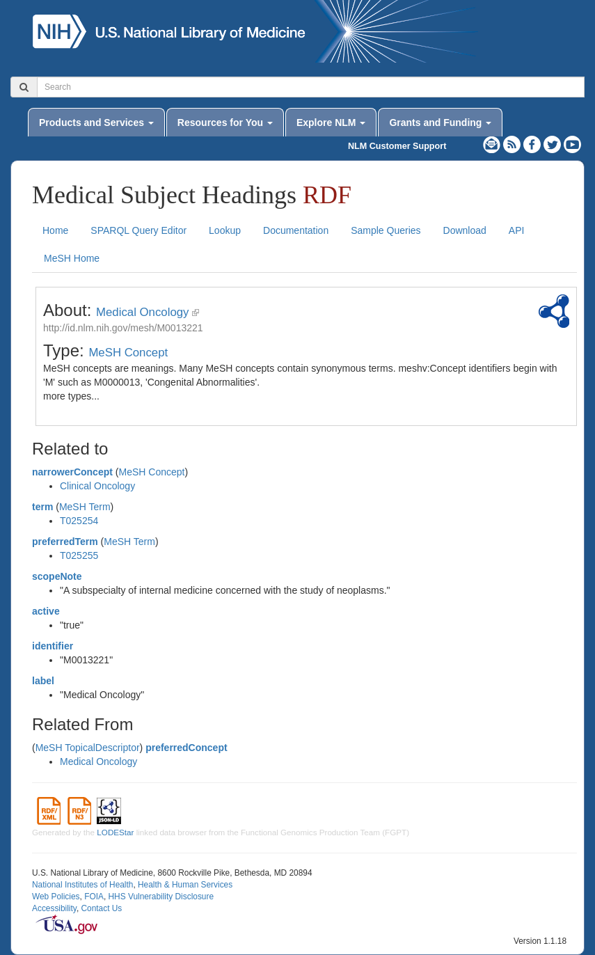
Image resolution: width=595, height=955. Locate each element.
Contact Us (101, 908)
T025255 (79, 555)
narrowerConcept (72, 471)
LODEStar (115, 832)
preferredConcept (186, 747)
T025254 (79, 520)
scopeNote (57, 576)
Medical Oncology (142, 312)
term (42, 506)
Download (464, 230)
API (517, 230)
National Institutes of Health (82, 885)
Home (55, 230)
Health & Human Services (185, 885)
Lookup (225, 230)
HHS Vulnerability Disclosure (161, 896)
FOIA (94, 896)
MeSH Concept (128, 352)
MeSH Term (85, 506)
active (46, 611)
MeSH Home (72, 258)
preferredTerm (65, 541)
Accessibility (54, 908)
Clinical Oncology (97, 485)
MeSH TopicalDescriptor (87, 747)
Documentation (295, 230)
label (43, 680)
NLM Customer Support (397, 146)
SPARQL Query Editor (138, 230)
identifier (52, 646)
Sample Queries (385, 230)
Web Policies (56, 896)
